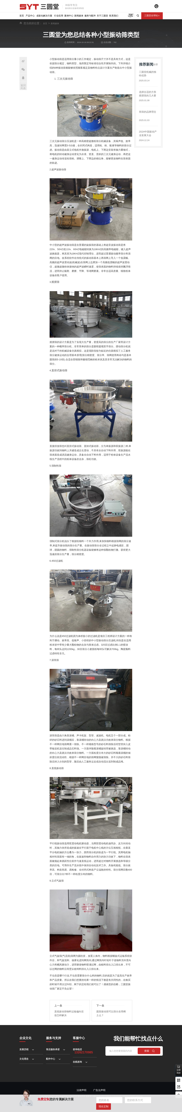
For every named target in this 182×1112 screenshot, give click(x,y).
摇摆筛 (55, 281)
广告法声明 (99, 1089)
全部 (155, 68)
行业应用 (58, 15)
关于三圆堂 (102, 15)
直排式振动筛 (58, 369)
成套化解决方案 (44, 15)
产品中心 (30, 15)
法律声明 (81, 1089)
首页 (21, 15)
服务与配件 (90, 15)
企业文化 (25, 1037)
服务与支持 (53, 1037)
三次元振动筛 (64, 78)
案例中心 (68, 15)
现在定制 (103, 1106)
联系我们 (113, 15)
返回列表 (23, 87)
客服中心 (79, 1037)
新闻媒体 (78, 15)
